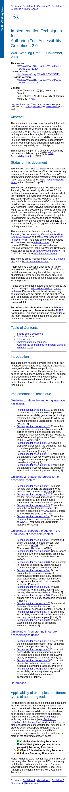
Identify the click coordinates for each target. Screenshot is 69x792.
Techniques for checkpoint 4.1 (33, 641)
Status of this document (30, 333)
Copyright (15, 104)
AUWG (59, 310)
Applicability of (22, 693)
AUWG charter (41, 242)
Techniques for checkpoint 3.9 (33, 620)
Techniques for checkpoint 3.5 (33, 587)
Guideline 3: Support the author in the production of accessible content (35, 532)
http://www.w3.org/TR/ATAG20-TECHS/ (38, 74)
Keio (48, 104)
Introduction (23, 339)
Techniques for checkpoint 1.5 (33, 465)
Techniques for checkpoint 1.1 (33, 409)
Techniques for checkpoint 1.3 (33, 443)
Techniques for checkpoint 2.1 (33, 486)
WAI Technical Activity (45, 253)
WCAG (48, 491)
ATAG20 (33, 131)
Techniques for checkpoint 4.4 (33, 668)
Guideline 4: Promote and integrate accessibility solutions (34, 633)
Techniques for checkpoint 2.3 (33, 505)
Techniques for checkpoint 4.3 (33, 660)
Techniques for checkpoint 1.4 (33, 454)
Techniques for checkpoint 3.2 (33, 551)
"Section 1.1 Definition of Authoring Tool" (33, 720)
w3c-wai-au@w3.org (42, 288)
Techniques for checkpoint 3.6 (33, 595)
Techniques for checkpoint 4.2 (33, 649)
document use (52, 106)
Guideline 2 (43, 6)
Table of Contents (24, 328)
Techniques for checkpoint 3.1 (33, 540)
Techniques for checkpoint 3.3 (33, 562)
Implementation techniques (31, 342)
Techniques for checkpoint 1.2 (33, 426)
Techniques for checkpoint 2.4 (33, 516)
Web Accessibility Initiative (32, 154)
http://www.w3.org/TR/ (48, 250)
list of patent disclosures (35, 261)
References (31, 9)
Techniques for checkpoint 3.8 (33, 611)
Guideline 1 (29, 6)
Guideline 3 (58, 6)
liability (28, 106)
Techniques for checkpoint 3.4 (33, 570)
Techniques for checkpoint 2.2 (33, 494)
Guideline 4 (17, 9)
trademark (37, 106)
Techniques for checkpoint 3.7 (33, 603)
